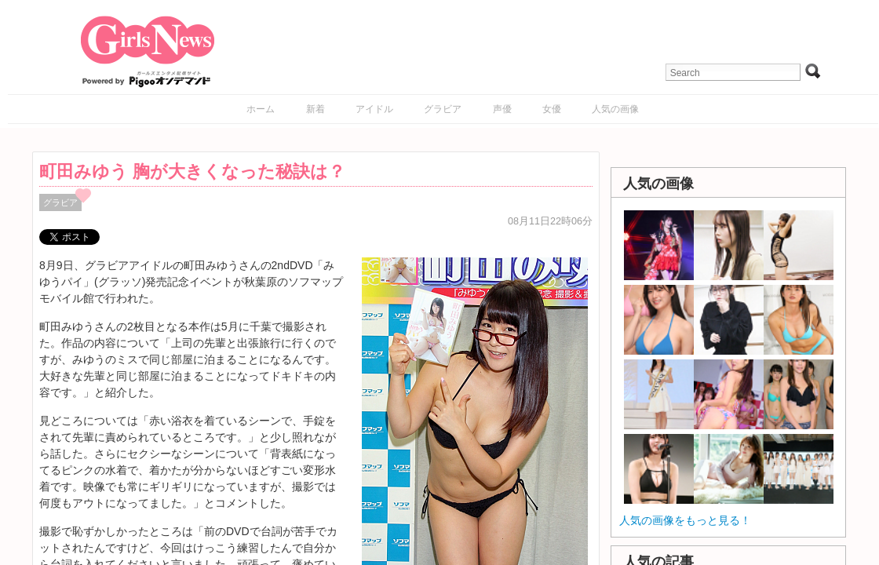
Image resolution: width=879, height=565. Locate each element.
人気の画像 (615, 109)
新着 (315, 109)
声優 (502, 109)
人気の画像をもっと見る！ (685, 520)
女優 (551, 109)
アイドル (374, 109)
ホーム (260, 109)
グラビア (442, 109)
